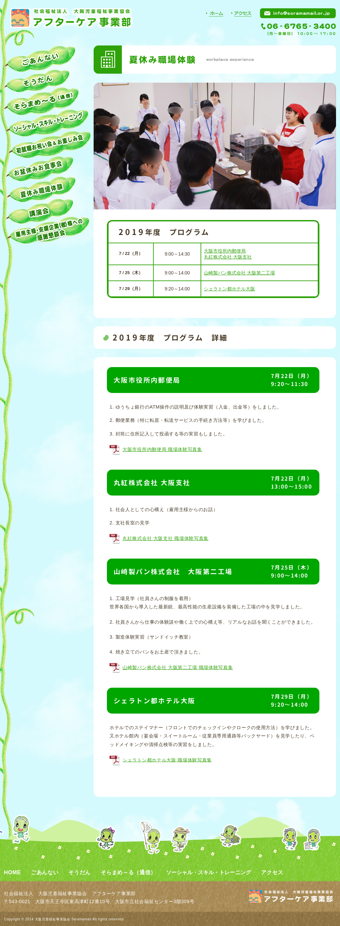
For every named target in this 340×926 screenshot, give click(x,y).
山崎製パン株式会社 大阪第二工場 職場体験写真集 (178, 667)
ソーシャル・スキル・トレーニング (208, 872)
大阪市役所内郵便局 (225, 251)
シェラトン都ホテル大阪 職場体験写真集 (167, 759)
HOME (12, 872)
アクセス (272, 872)
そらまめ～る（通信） (128, 872)
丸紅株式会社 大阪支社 (228, 257)
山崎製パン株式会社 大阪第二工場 (239, 272)
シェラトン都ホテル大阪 (229, 288)
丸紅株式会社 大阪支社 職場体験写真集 (166, 538)
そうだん (79, 872)
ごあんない (45, 872)
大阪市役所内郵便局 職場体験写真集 (162, 449)
